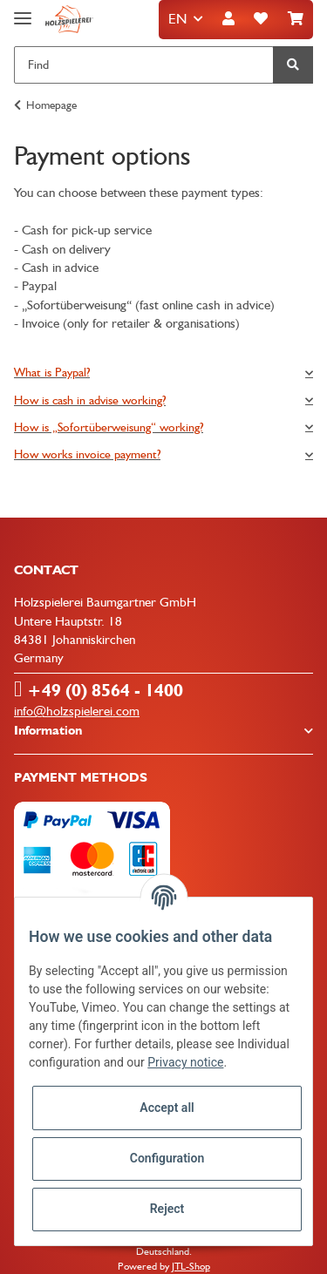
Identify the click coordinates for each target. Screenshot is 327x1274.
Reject (167, 1209)
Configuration (167, 1158)
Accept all (167, 1108)
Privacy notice (185, 1062)
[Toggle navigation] (22, 11)
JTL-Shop (191, 1266)
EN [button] (177, 18)
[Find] (144, 65)
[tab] (163, 372)
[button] (228, 20)
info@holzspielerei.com (77, 711)
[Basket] (295, 20)
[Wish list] (260, 20)
